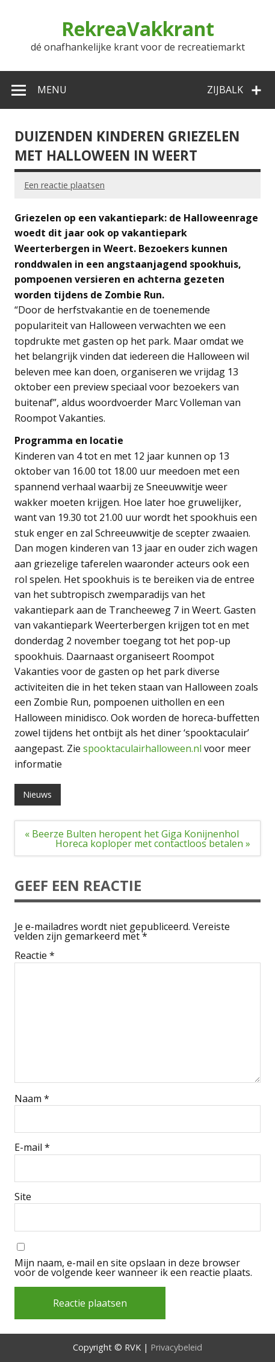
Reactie (34, 955)
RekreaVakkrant (137, 29)
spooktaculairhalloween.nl (142, 748)
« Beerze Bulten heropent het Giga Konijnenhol (132, 833)
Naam (31, 1098)
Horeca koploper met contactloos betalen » (152, 843)
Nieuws (37, 794)
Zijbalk (225, 89)
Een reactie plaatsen (64, 185)
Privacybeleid (176, 1347)
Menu (52, 89)
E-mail (32, 1147)
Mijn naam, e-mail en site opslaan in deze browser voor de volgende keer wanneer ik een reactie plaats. (133, 1267)
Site (22, 1196)
